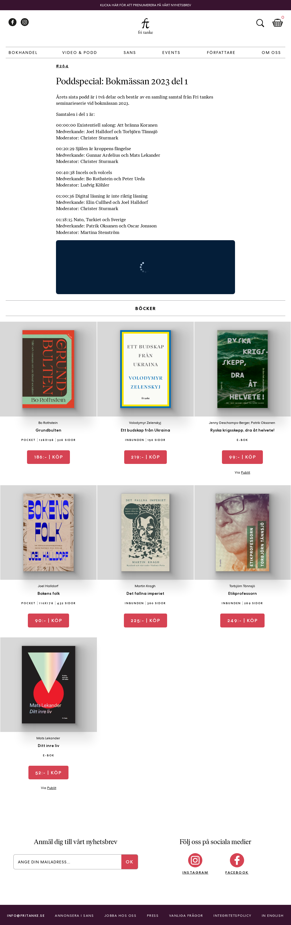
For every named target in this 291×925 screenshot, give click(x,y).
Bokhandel (23, 52)
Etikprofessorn (242, 593)
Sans (130, 52)
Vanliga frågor (186, 915)
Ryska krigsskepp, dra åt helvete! (242, 430)
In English (273, 915)
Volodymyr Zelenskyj (145, 422)
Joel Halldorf (48, 586)
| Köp (48, 457)
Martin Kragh (145, 586)
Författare (221, 52)
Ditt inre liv (48, 745)
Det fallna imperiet (145, 593)
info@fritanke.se (26, 915)
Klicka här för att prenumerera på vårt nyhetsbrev (145, 5)
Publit (245, 472)
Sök (260, 23)
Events (171, 52)
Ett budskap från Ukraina (145, 430)
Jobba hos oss (120, 915)
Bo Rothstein (48, 422)
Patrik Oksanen (263, 422)
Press (153, 915)
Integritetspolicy (232, 915)
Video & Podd (79, 52)
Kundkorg (277, 23)
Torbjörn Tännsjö (242, 586)
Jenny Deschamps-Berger (229, 422)
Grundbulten (48, 430)
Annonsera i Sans (74, 915)
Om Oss (271, 52)
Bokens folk (49, 593)
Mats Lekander (48, 738)
